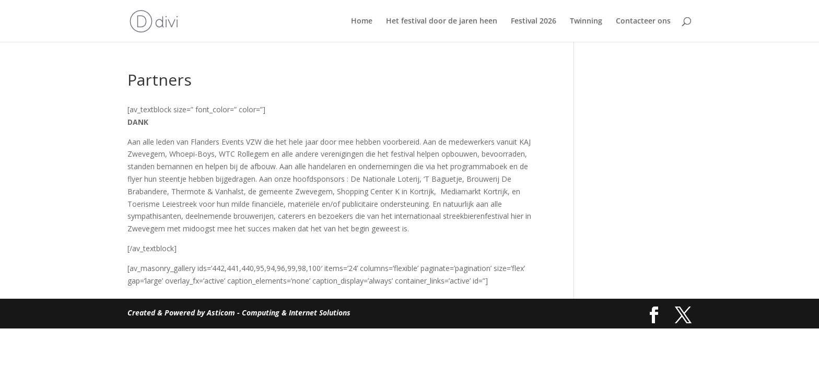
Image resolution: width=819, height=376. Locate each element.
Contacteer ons (643, 21)
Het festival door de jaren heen (441, 21)
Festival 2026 (533, 21)
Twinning (586, 21)
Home (361, 21)
